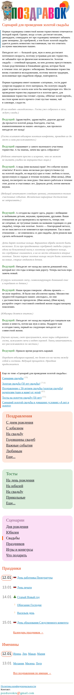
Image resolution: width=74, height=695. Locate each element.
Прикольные (15, 497)
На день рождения (20, 480)
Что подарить (16, 555)
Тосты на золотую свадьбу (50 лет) (22, 397)
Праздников (15, 544)
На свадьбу (14, 434)
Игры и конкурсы (19, 550)
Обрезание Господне (29, 605)
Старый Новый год (28, 597)
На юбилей (14, 486)
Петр (39, 663)
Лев (24, 653)
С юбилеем (14, 428)
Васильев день (25, 612)
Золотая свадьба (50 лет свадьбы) (21, 383)
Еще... (10, 457)
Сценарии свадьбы (12, 378)
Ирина (17, 653)
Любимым (14, 451)
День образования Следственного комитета (42, 622)
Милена (30, 663)
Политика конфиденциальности (18, 686)
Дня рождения (17, 527)
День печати (24, 587)
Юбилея (12, 532)
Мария (41, 653)
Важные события (19, 445)
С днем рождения (19, 422)
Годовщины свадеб (20, 440)
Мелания (18, 663)
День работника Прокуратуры (35, 577)
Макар (32, 653)
